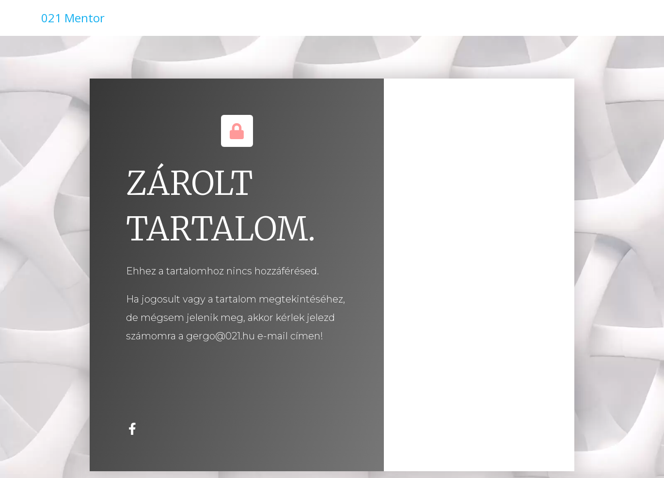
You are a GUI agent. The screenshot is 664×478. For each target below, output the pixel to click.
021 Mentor (73, 18)
